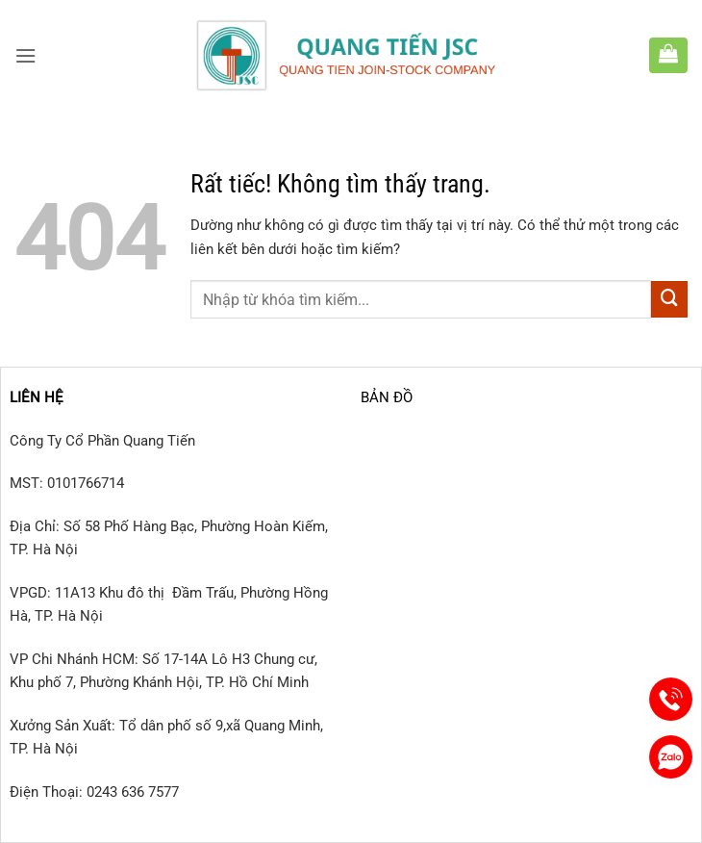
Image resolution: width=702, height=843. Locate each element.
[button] (25, 56)
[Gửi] (669, 299)
